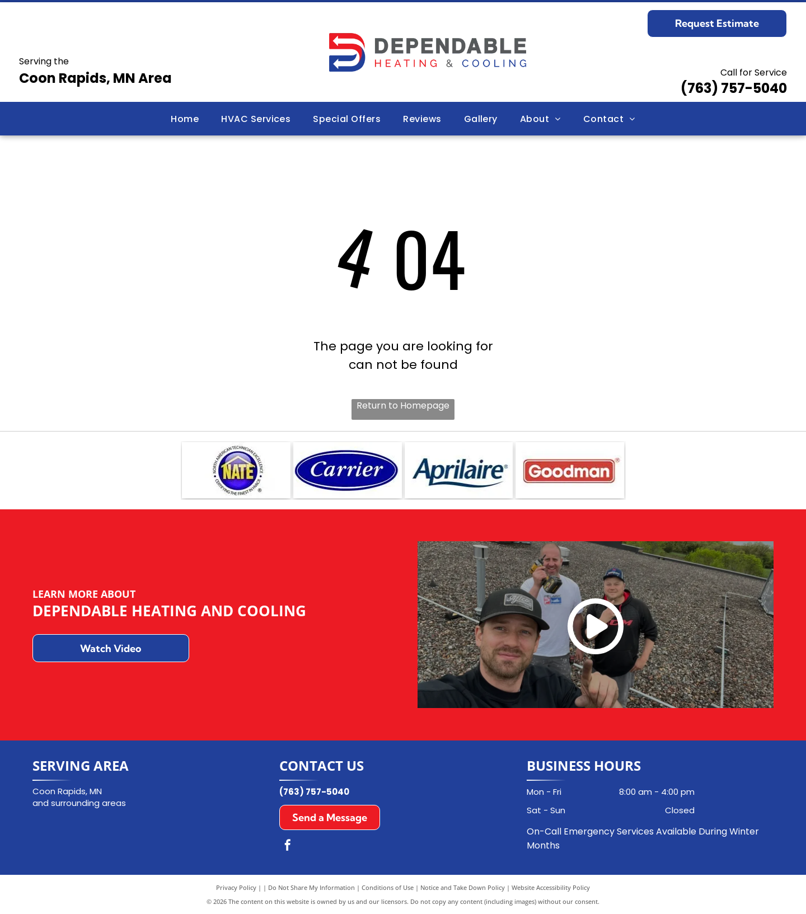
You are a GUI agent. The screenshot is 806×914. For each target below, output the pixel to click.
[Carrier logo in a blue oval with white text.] (347, 470)
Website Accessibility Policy (551, 887)
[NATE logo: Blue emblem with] (236, 470)
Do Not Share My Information (311, 887)
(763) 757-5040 (734, 88)
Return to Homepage (403, 405)
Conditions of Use (388, 887)
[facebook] (287, 846)
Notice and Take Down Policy (462, 887)
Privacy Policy (236, 887)
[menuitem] (185, 118)
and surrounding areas (79, 803)
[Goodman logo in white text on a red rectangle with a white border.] (570, 470)
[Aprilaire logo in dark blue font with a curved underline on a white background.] (459, 470)
